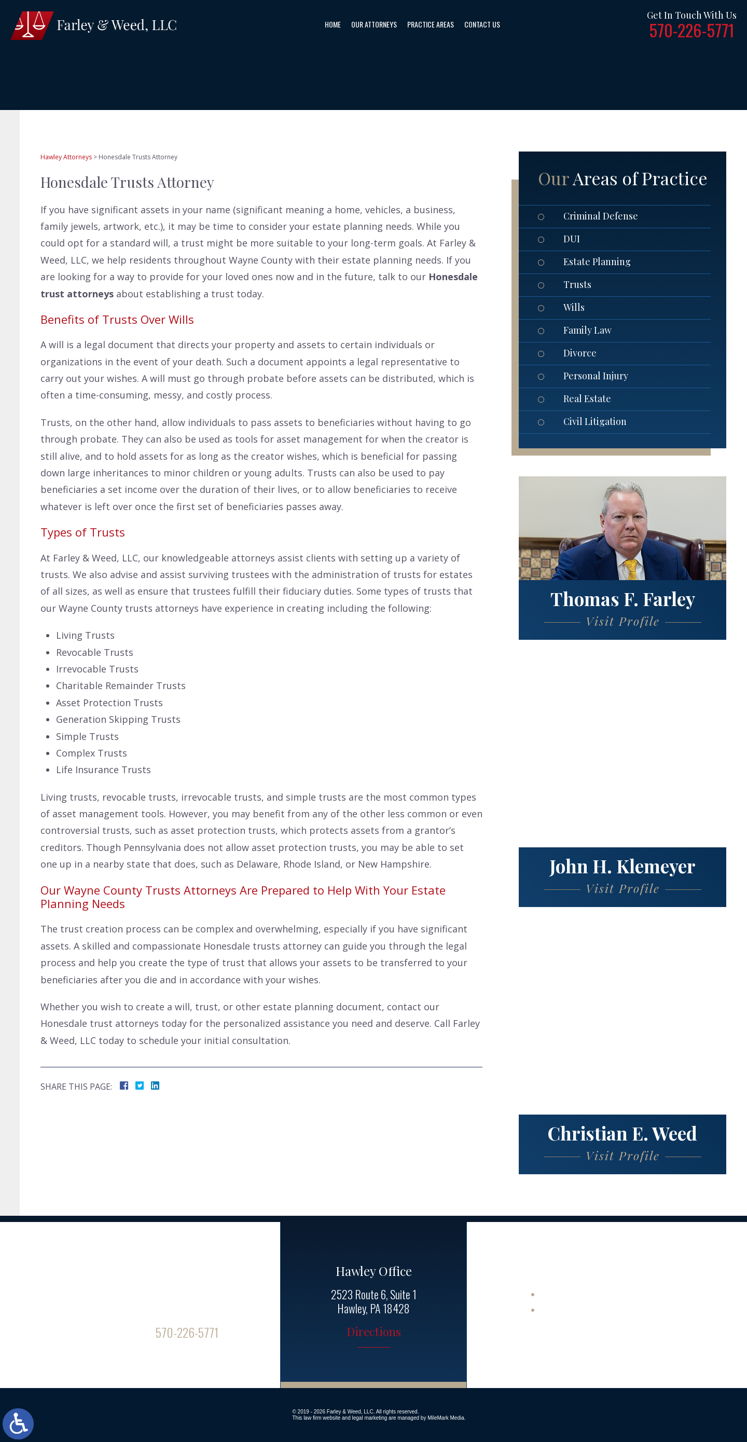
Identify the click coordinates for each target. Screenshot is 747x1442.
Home (333, 24)
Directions (374, 1332)
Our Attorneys (374, 24)
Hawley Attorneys (66, 157)
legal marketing (370, 1418)
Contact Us (482, 24)
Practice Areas (430, 24)
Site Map (559, 1293)
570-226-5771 (692, 29)
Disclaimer (564, 1309)
